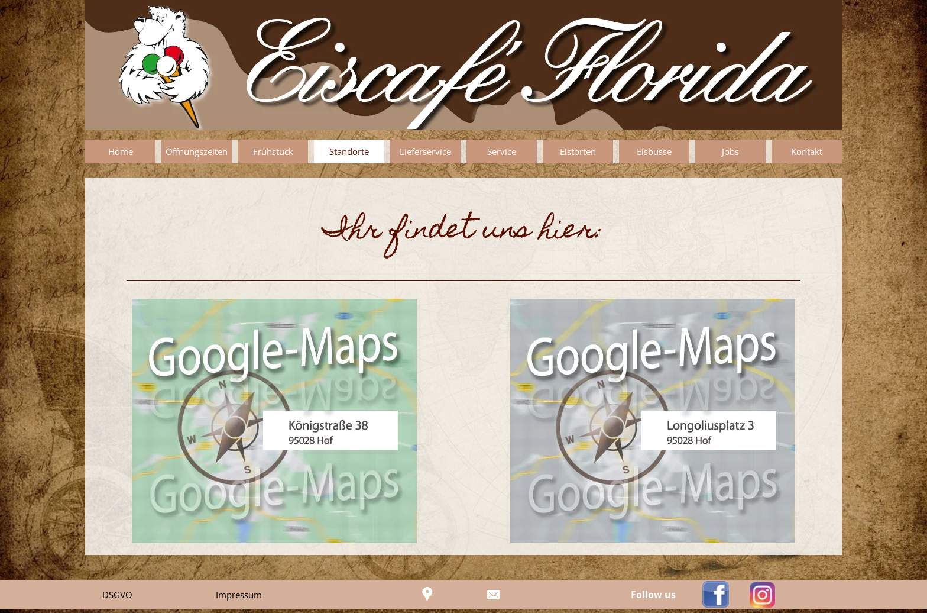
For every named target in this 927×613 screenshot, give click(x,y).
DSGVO (117, 595)
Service (501, 151)
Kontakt (806, 151)
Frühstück (273, 151)
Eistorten (578, 151)
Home (120, 151)
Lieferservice (425, 151)
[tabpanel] (463, 232)
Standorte (349, 151)
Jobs (730, 151)
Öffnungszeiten (197, 151)
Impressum (239, 595)
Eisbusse (654, 151)
